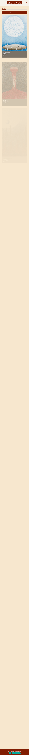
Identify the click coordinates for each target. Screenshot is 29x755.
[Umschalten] (3, 12)
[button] (26, 3)
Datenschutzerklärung (16, 753)
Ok (10, 753)
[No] (27, 752)
